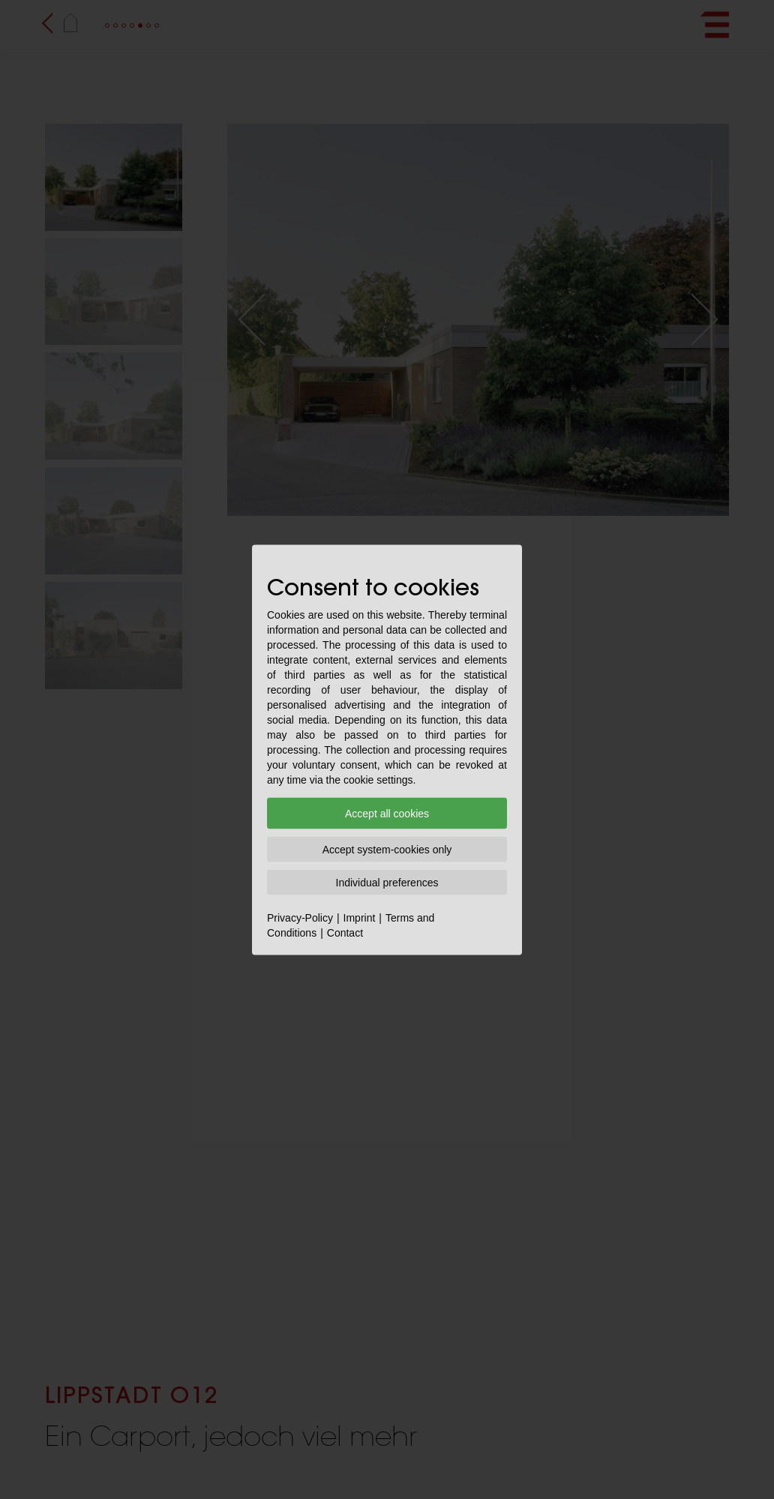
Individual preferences (387, 882)
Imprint (360, 917)
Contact (345, 932)
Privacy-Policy (300, 917)
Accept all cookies (387, 813)
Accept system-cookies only (387, 849)
